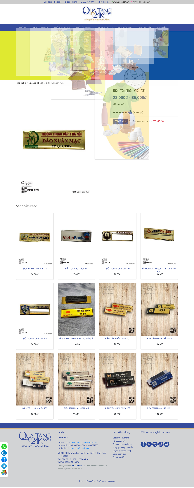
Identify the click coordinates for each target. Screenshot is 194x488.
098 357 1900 (87, 2)
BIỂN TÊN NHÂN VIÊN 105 (34, 408)
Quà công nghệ (77, 28)
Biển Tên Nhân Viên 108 (35, 339)
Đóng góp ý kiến (119, 455)
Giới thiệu (48, 2)
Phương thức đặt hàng (122, 445)
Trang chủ (21, 83)
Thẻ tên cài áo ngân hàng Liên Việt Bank (159, 271)
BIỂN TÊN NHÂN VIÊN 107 (117, 339)
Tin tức (57, 2)
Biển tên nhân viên (55, 83)
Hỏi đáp (67, 2)
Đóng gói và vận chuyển (123, 448)
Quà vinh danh (37, 28)
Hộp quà (147, 28)
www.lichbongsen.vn (141, 2)
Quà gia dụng (96, 28)
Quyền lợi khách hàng (122, 451)
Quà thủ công (114, 28)
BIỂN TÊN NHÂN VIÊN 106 (159, 339)
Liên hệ (75, 2)
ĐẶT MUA (121, 122)
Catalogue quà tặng (121, 439)
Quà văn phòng (57, 28)
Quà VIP (22, 28)
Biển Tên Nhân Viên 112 (35, 269)
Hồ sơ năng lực (119, 442)
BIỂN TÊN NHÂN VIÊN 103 (117, 408)
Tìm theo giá (103, 2)
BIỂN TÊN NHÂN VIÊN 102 (159, 408)
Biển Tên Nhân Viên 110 (118, 269)
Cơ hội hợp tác (119, 458)
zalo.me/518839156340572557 (85, 443)
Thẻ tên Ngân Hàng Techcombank (76, 339)
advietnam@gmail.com (79, 449)
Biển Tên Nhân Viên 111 (76, 269)
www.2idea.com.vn (121, 2)
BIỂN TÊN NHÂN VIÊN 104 (76, 408)
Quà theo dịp (132, 28)
